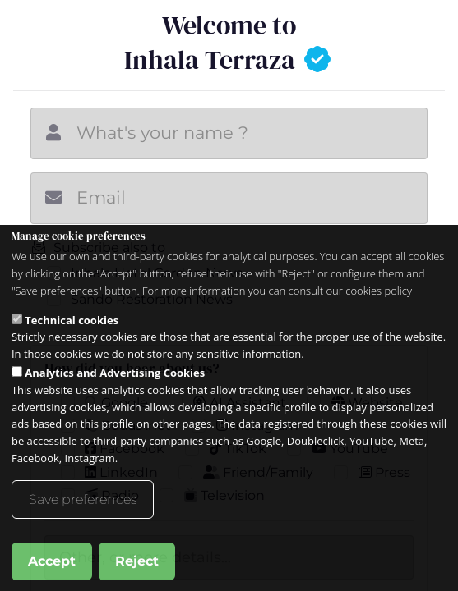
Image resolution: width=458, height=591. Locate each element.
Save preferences (82, 499)
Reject (137, 561)
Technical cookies (71, 320)
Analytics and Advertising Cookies (115, 372)
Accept (52, 561)
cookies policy (378, 290)
